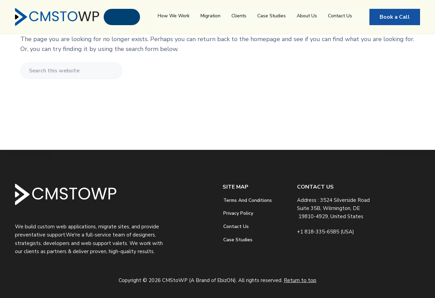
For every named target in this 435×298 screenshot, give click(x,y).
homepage (265, 39)
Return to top (300, 280)
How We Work (174, 16)
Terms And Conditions (247, 200)
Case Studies (271, 16)
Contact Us (340, 16)
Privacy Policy (238, 213)
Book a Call (395, 17)
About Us (307, 16)
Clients (238, 16)
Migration (211, 16)
